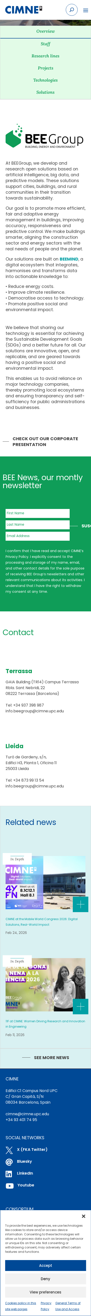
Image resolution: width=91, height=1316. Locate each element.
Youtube (25, 1185)
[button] (83, 1216)
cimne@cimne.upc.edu (27, 1114)
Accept (45, 1265)
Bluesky (24, 1161)
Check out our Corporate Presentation (45, 441)
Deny (45, 1278)
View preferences (45, 1292)
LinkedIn (25, 1173)
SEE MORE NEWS (51, 1057)
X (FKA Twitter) (32, 1149)
